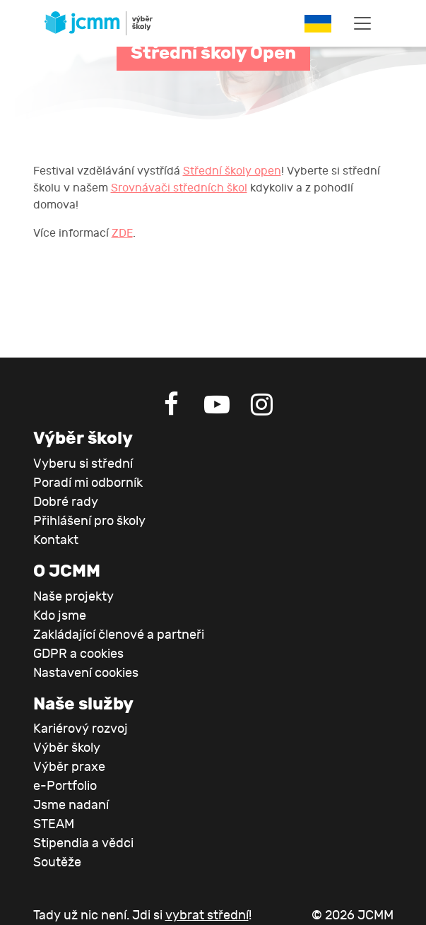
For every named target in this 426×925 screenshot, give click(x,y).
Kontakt (55, 540)
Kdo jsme (59, 615)
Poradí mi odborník (88, 483)
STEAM (53, 824)
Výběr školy (66, 748)
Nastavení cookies (85, 673)
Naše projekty (73, 596)
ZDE (122, 233)
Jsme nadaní (71, 805)
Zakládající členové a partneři (118, 635)
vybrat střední (207, 915)
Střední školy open (232, 171)
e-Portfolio (65, 786)
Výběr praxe (69, 767)
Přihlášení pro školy (89, 521)
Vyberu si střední (83, 463)
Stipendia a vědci (83, 843)
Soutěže (57, 862)
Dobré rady (65, 502)
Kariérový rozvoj (80, 728)
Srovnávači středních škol (179, 188)
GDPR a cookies (78, 654)
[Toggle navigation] (362, 23)
